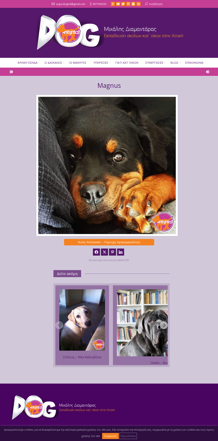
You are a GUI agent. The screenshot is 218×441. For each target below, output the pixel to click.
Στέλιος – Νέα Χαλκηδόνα (82, 357)
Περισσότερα (128, 436)
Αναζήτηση (155, 4)
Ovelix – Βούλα (161, 363)
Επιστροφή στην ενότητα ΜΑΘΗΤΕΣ (109, 260)
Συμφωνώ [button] (110, 436)
